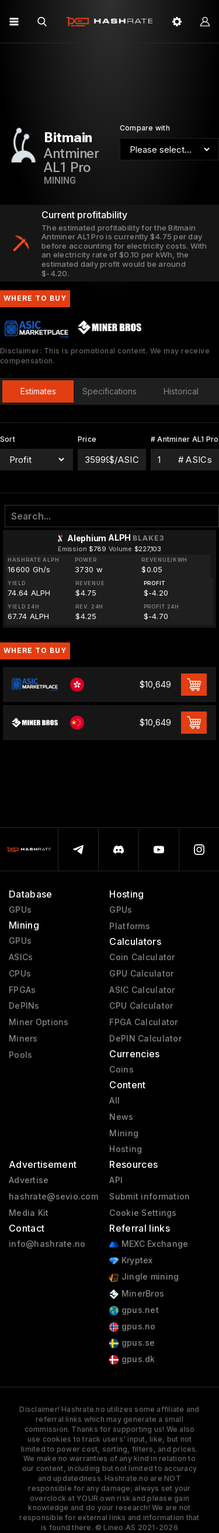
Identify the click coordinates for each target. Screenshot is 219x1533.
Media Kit (29, 1213)
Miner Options (39, 1022)
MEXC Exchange (148, 1244)
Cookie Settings (142, 1213)
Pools (20, 1055)
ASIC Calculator (142, 990)
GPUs (20, 910)
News (121, 1117)
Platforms (129, 926)
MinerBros (136, 1294)
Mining (123, 1133)
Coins (121, 1069)
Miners (23, 1038)
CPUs (20, 973)
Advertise (29, 1180)
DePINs (24, 1005)
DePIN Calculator (145, 1038)
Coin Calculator (142, 957)
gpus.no (132, 1327)
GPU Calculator (141, 973)
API (116, 1180)
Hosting (125, 1149)
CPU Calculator (141, 1005)
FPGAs (22, 990)
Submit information (149, 1196)
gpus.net (134, 1310)
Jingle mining (144, 1277)
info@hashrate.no (47, 1244)
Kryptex (130, 1261)
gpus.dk (132, 1359)
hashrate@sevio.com (53, 1196)
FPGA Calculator (143, 1022)
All (114, 1100)
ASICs (21, 957)
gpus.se (132, 1343)
